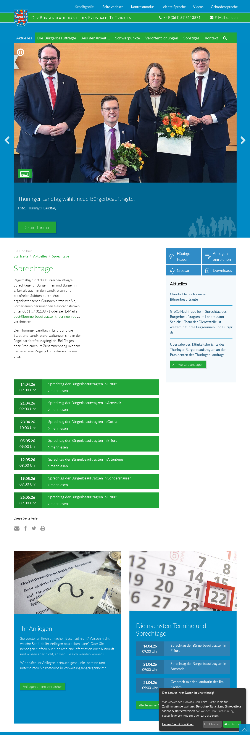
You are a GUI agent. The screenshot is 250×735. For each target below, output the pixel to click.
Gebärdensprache (224, 6)
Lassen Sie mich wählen (178, 724)
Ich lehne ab (212, 724)
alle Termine (149, 705)
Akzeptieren (232, 724)
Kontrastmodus (142, 6)
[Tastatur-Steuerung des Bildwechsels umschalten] (25, 173)
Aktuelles (40, 256)
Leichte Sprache (174, 6)
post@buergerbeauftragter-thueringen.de (45, 316)
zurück (8, 145)
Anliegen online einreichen (43, 686)
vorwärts (241, 145)
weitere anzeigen (188, 364)
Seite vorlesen (113, 6)
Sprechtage (60, 256)
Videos (198, 6)
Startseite (21, 256)
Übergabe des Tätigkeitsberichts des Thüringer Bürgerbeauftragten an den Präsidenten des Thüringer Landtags (198, 349)
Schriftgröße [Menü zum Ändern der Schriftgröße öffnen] (84, 6)
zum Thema (37, 227)
